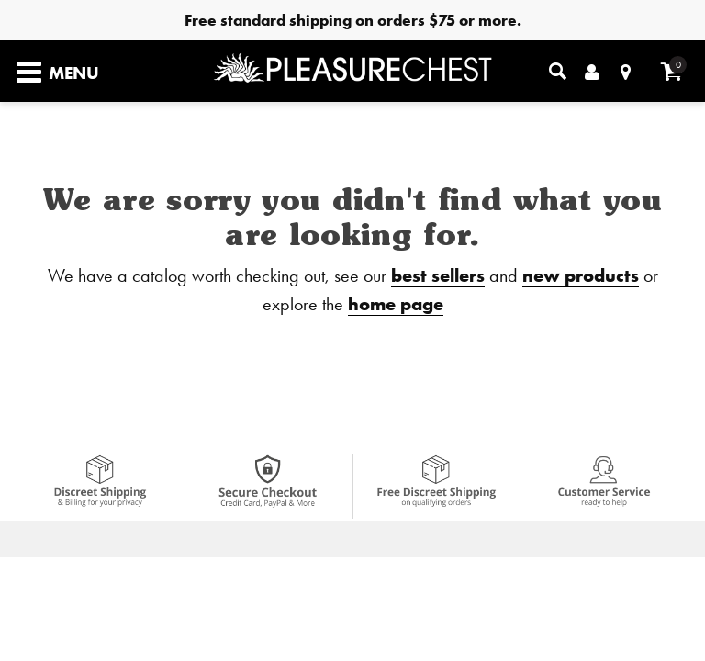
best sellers (438, 274)
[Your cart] (671, 71)
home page (395, 303)
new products (580, 274)
